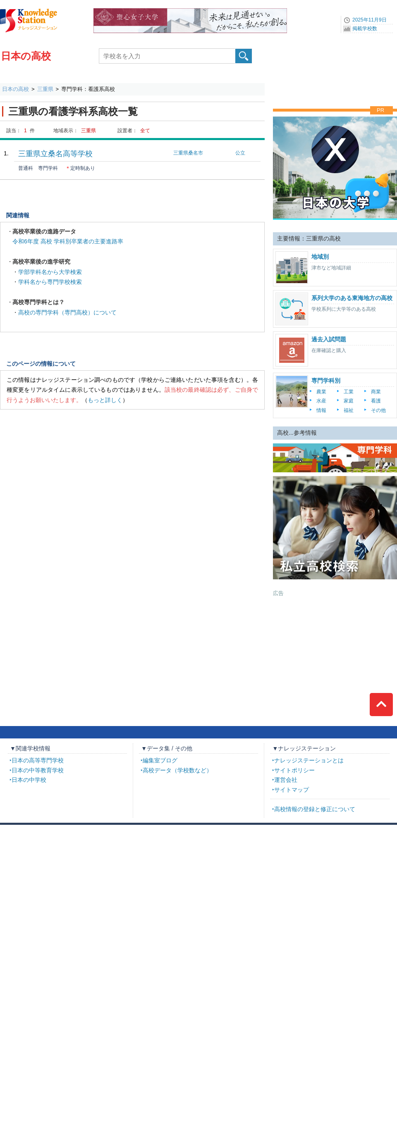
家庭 (349, 401)
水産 (321, 401)
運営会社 (285, 779)
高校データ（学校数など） (177, 770)
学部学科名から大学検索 (50, 272)
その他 (378, 410)
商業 (376, 392)
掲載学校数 (364, 28)
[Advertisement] (335, 648)
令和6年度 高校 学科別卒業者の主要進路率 (67, 241)
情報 (321, 410)
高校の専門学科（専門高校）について (67, 312)
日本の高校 (26, 56)
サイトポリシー (294, 770)
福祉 (349, 410)
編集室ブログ (160, 760)
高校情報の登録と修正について (314, 809)
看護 (376, 401)
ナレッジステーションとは (309, 760)
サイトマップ (291, 789)
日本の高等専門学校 (38, 760)
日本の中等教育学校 (38, 770)
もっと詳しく (105, 400)
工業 (349, 392)
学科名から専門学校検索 (50, 282)
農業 (321, 392)
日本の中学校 (29, 779)
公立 (240, 153)
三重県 (45, 89)
